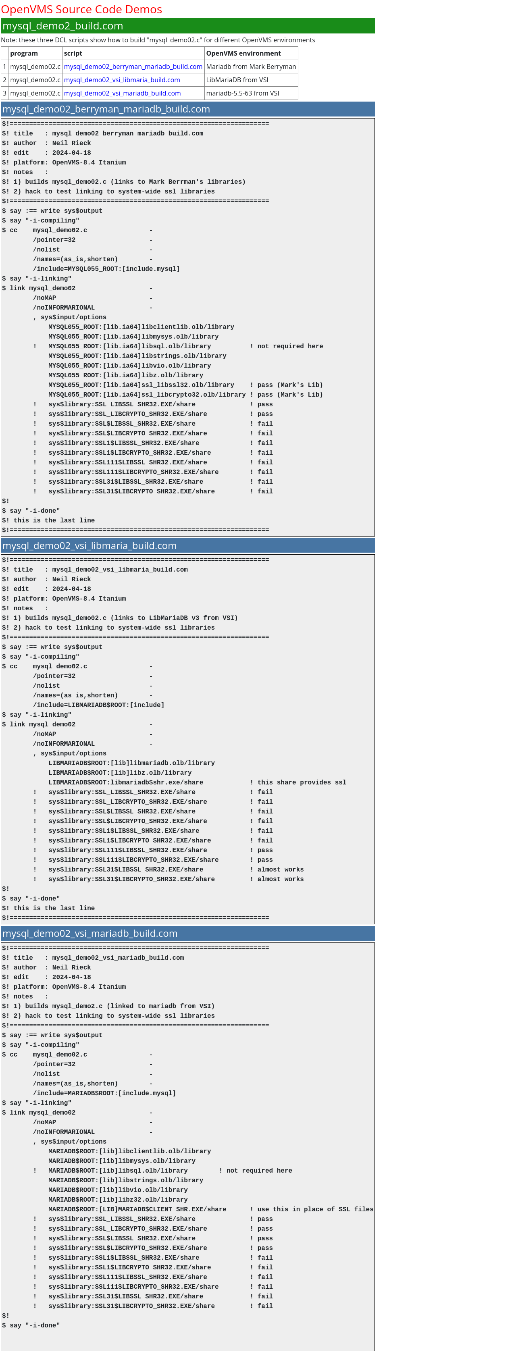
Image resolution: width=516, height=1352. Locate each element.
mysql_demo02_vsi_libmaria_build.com (122, 79)
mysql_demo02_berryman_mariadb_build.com (133, 66)
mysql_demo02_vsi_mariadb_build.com (122, 93)
